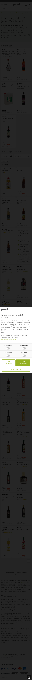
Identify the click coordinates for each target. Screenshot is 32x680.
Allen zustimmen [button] (23, 362)
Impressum (4, 339)
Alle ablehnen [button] (8, 362)
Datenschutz (12, 339)
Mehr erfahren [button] (16, 369)
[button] (29, 677)
